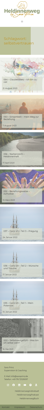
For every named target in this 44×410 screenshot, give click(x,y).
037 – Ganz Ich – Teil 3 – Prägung (21, 231)
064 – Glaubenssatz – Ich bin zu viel (20, 80)
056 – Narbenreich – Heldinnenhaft (14, 155)
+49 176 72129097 (20, 379)
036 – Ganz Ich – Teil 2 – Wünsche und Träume (21, 267)
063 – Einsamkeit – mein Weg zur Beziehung (21, 118)
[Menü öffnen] (22, 21)
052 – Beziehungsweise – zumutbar (17, 192)
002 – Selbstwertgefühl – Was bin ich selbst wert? (21, 341)
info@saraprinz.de (19, 376)
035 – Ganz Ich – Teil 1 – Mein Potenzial (18, 304)
